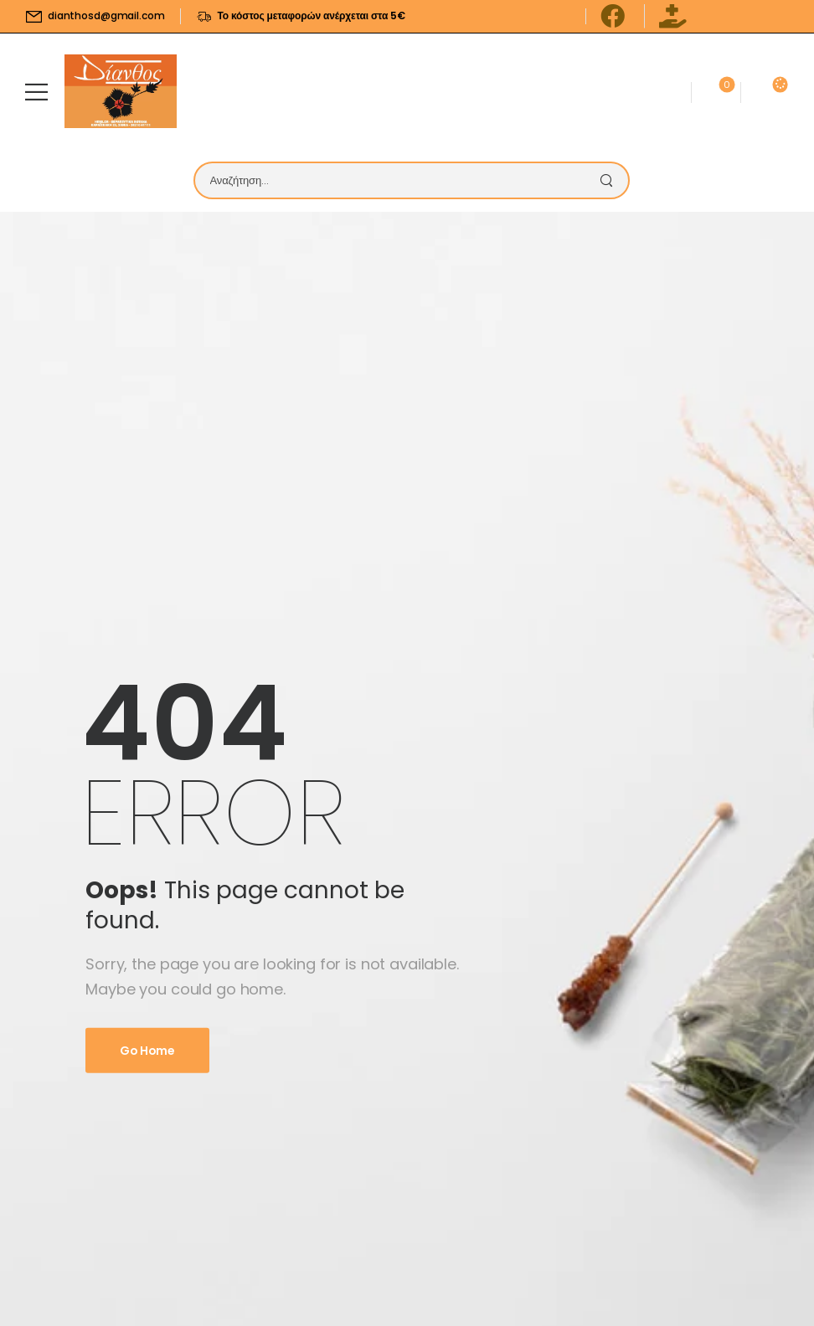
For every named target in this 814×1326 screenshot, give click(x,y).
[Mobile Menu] (36, 91)
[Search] (395, 180)
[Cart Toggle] (762, 91)
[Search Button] (611, 180)
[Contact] (665, 91)
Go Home (147, 1050)
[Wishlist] (715, 91)
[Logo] (120, 91)
